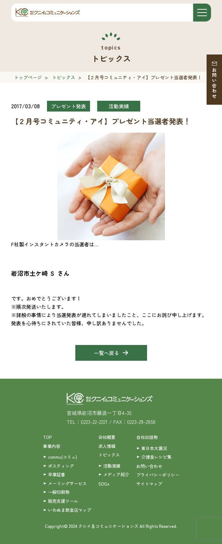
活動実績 (112, 466)
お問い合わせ (214, 83)
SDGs (103, 484)
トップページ (28, 77)
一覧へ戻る (106, 352)
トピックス (63, 77)
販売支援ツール (63, 501)
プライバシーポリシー (157, 475)
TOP (47, 437)
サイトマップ (149, 484)
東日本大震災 (154, 448)
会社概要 (106, 437)
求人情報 (106, 446)
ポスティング (61, 466)
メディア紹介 (116, 474)
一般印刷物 (59, 492)
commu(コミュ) (62, 457)
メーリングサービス (67, 483)
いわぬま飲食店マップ (69, 510)
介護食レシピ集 (156, 457)
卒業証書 (56, 474)
